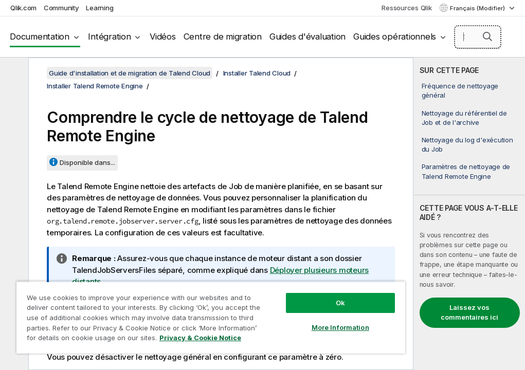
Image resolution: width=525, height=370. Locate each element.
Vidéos (163, 36)
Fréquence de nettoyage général (460, 90)
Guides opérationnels (394, 36)
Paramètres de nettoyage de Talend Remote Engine (466, 171)
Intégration (109, 36)
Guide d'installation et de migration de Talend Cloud (129, 73)
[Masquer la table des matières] (13, 73)
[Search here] (478, 37)
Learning (99, 8)
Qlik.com (23, 8)
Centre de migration (223, 36)
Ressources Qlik (406, 8)
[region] (210, 317)
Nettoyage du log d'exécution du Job (467, 144)
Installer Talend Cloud (257, 73)
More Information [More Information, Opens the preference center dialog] (340, 327)
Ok (340, 303)
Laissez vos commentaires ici (469, 312)
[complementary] (469, 214)
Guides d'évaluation (307, 36)
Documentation (39, 36)
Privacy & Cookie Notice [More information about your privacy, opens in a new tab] (200, 338)
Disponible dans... (87, 162)
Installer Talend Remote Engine (95, 86)
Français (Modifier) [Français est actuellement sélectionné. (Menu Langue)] (478, 8)
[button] (487, 36)
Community (61, 8)
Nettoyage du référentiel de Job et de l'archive (464, 117)
